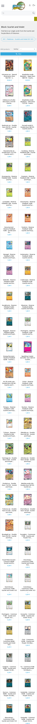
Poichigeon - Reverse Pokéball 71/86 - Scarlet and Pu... (28, 332)
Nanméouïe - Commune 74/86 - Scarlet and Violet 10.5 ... (9, 589)
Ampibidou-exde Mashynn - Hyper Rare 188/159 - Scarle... (27, 76)
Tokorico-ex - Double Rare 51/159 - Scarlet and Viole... (9, 510)
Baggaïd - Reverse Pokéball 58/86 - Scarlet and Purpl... (9, 332)
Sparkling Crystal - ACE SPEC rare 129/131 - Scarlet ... (27, 358)
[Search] (16, 13)
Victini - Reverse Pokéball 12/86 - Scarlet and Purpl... (27, 383)
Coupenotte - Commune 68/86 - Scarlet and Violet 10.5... (9, 642)
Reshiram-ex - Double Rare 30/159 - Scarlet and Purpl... (9, 127)
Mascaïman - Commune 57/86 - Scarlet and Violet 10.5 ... (9, 720)
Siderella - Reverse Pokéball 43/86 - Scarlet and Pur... (9, 281)
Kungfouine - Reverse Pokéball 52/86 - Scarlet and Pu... (9, 307)
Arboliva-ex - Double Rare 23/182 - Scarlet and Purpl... (28, 459)
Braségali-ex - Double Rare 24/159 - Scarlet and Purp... (9, 536)
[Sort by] (28, 49)
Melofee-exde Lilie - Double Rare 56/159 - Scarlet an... (28, 485)
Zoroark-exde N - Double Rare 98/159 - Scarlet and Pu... (28, 127)
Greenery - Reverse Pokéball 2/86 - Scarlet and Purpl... (27, 178)
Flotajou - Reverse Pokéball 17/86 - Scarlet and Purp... (9, 408)
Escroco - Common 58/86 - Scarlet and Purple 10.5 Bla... (9, 694)
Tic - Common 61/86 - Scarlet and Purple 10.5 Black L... (27, 668)
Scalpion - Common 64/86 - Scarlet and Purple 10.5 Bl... (9, 668)
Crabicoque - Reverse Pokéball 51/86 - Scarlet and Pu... (28, 281)
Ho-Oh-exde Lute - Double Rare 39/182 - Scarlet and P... (9, 383)
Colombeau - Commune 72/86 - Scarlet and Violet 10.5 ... (27, 589)
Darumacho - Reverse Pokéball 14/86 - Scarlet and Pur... (27, 203)
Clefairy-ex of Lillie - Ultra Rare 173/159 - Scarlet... (9, 101)
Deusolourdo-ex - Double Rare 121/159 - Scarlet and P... (9, 152)
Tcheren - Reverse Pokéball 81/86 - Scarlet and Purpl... (9, 434)
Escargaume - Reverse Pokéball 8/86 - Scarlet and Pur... (9, 178)
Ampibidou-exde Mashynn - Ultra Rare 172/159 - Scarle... (28, 101)
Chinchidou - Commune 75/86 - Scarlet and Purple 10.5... (28, 562)
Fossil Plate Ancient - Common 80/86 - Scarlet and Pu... (9, 561)
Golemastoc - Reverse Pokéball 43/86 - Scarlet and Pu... (27, 256)
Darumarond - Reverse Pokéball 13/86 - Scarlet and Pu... (9, 229)
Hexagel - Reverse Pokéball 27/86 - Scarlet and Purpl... (9, 256)
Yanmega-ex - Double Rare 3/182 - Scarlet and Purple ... (9, 459)
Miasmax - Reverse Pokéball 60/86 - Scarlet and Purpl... (27, 307)
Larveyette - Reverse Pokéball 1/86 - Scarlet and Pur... (9, 203)
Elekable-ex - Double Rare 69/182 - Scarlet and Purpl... (28, 434)
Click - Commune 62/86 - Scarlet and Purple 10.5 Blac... (27, 641)
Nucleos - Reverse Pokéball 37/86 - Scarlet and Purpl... (27, 408)
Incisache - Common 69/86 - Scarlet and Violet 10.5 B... (28, 615)
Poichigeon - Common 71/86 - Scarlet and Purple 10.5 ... (9, 615)
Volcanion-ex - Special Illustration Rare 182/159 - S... (9, 76)
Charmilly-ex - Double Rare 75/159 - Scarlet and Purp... (27, 510)
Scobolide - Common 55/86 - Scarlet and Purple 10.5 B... (28, 694)
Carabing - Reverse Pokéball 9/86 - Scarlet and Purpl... (27, 152)
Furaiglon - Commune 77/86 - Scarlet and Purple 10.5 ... (27, 536)
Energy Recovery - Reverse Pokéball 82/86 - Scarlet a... (9, 358)
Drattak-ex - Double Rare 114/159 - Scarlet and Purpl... (9, 485)
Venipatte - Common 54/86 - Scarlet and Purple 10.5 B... (28, 719)
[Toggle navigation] (2, 6)
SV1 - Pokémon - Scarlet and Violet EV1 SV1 (18, 39)
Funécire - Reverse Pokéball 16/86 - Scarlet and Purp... (28, 229)
